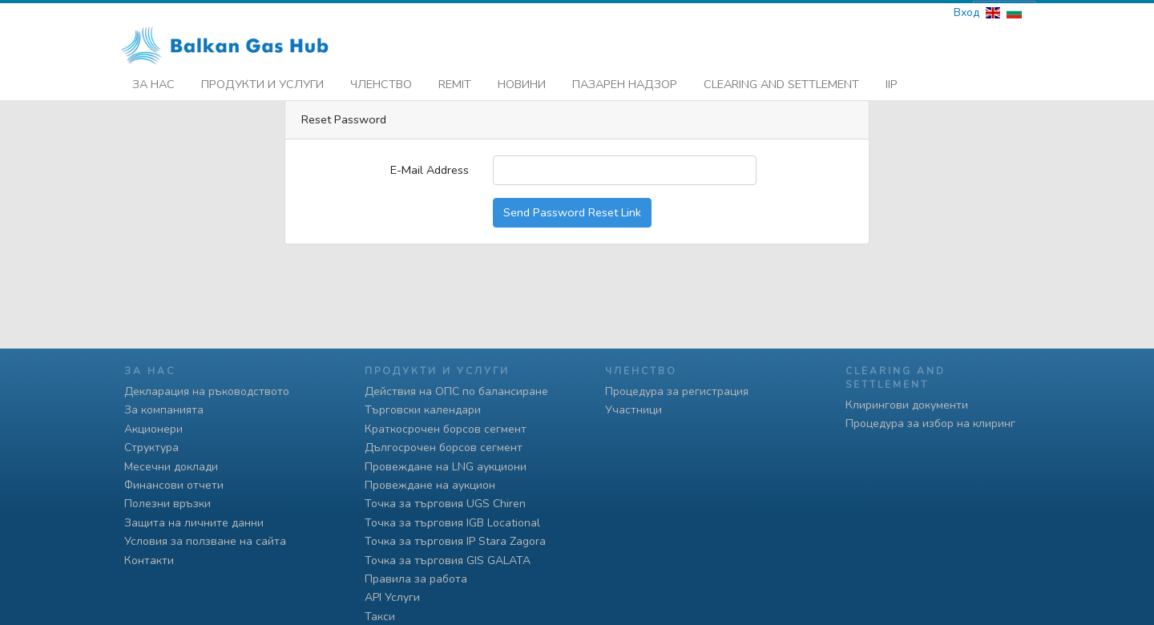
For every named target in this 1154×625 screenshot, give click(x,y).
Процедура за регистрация (676, 391)
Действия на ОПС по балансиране (456, 391)
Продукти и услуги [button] (262, 81)
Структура (151, 447)
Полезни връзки (167, 503)
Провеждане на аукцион (430, 485)
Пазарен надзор (624, 81)
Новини (522, 81)
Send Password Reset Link (572, 209)
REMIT (454, 81)
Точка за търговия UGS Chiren (445, 503)
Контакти (149, 560)
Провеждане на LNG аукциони (446, 466)
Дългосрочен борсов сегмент (444, 447)
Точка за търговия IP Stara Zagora (455, 541)
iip (892, 81)
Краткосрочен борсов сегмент (446, 429)
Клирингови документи (906, 405)
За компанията (164, 409)
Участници (633, 409)
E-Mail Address (429, 167)
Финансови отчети (174, 485)
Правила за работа (416, 579)
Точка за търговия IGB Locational (452, 522)
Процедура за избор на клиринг (930, 423)
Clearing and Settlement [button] (781, 81)
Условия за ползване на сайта (205, 541)
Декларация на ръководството (206, 391)
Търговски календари (423, 409)
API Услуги (392, 597)
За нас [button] (153, 81)
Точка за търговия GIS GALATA (448, 560)
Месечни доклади (171, 466)
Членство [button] (381, 81)
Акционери (153, 429)
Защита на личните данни (194, 522)
